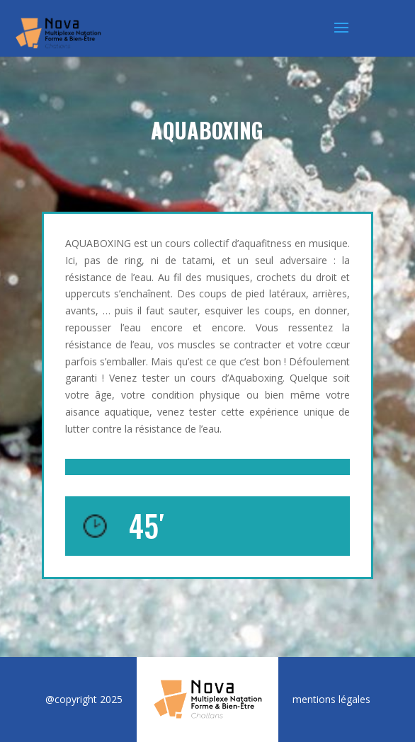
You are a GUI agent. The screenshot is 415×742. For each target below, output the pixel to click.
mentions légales (331, 699)
